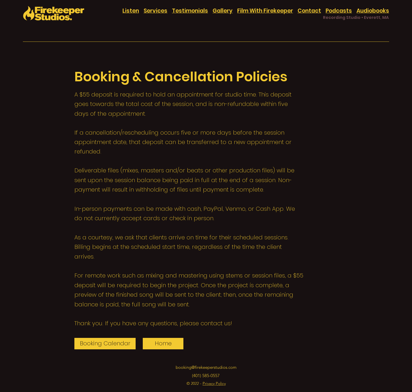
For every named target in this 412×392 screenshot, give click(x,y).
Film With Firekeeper (265, 11)
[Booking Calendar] (105, 343)
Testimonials (190, 11)
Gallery (223, 11)
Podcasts (339, 11)
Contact (309, 11)
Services (155, 11)
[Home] (163, 343)
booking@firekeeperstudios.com (206, 367)
